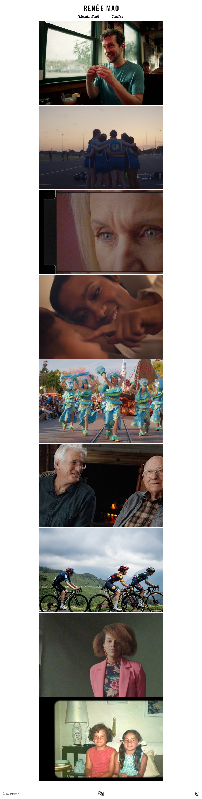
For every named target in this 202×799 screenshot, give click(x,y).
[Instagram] (197, 793)
